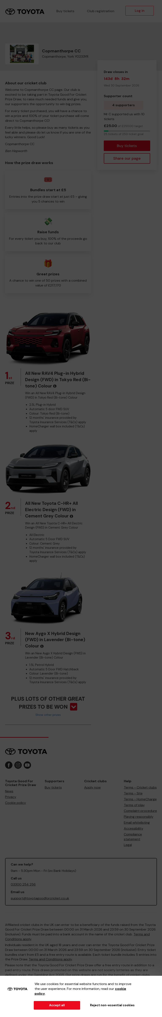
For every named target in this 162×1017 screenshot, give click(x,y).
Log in (139, 10)
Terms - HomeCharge (140, 799)
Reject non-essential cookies (112, 1005)
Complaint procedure (140, 811)
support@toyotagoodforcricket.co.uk (40, 898)
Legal (128, 845)
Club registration (100, 11)
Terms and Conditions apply (50, 959)
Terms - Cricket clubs (140, 787)
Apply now (92, 787)
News (9, 791)
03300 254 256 (23, 884)
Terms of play (134, 805)
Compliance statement (133, 836)
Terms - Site (133, 793)
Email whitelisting (137, 822)
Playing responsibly (138, 816)
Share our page (127, 158)
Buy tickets (65, 11)
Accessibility (133, 828)
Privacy (10, 797)
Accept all (57, 1005)
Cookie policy (15, 803)
